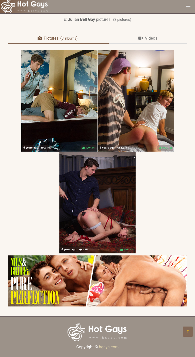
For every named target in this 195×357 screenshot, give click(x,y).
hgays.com (109, 347)
